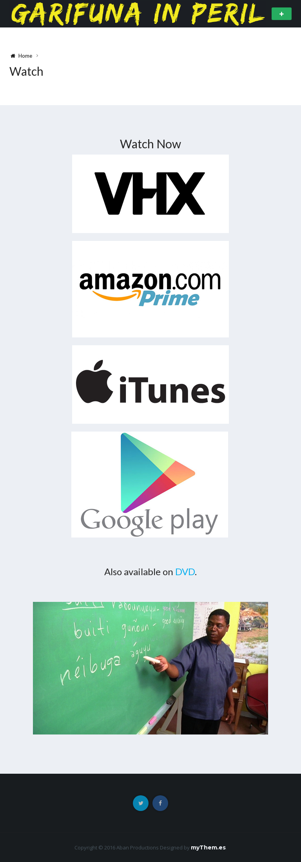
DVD (185, 571)
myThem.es (208, 847)
